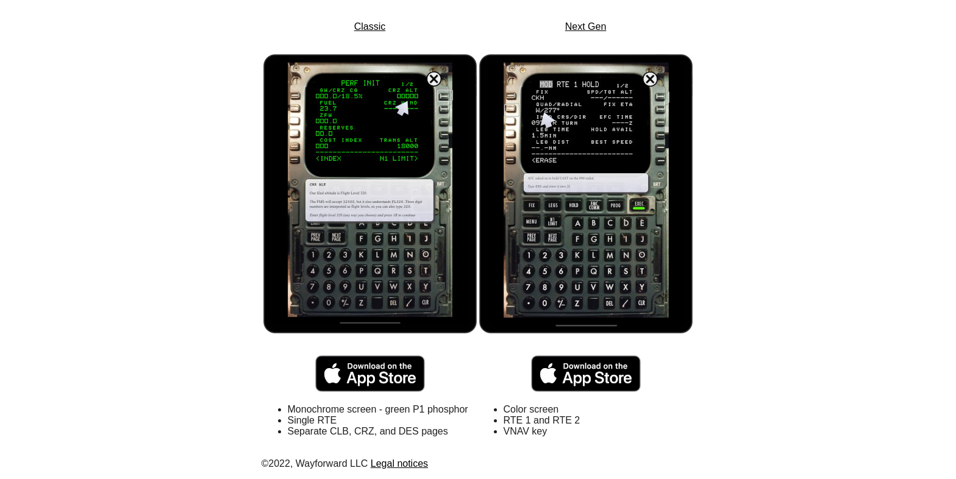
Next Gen (586, 26)
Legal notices (399, 463)
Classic (370, 26)
